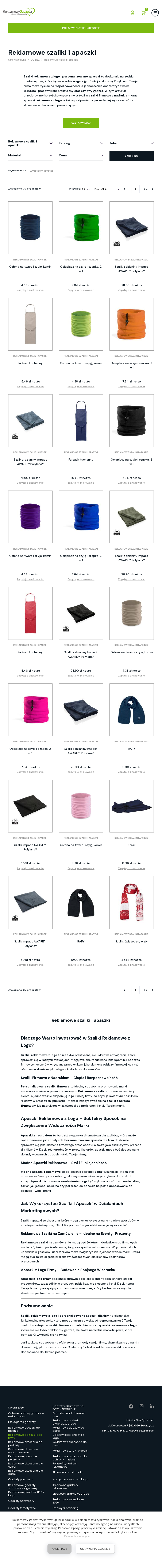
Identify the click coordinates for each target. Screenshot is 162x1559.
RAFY (131, 749)
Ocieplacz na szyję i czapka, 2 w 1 (81, 269)
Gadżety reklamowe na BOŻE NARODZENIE (68, 1407)
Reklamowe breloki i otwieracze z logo (66, 1422)
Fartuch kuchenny (30, 363)
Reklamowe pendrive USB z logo (26, 1493)
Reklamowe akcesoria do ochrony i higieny (70, 1458)
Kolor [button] (113, 143)
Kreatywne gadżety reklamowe (65, 1486)
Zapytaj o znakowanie (30, 290)
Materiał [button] (14, 155)
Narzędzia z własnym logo (70, 1479)
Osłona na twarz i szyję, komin (30, 266)
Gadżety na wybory (21, 1501)
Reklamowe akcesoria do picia (70, 1443)
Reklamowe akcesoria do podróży (25, 1443)
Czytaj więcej (80, 123)
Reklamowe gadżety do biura (68, 1429)
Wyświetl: (75, 188)
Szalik (131, 845)
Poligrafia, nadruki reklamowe (65, 1465)
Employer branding (65, 1508)
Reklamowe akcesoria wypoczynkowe (23, 1450)
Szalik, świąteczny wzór (131, 941)
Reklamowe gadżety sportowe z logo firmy (22, 1486)
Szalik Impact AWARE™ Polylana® (30, 847)
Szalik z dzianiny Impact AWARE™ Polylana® (131, 269)
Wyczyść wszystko (41, 170)
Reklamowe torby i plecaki (70, 1450)
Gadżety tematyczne (22, 1508)
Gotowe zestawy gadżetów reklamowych (26, 1414)
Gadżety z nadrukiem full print (69, 1414)
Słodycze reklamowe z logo (71, 1493)
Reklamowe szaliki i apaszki (30, 259)
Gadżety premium (20, 1479)
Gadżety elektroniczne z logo (68, 1436)
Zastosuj (131, 156)
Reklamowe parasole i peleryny (23, 1458)
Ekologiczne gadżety (22, 1422)
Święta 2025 (16, 1407)
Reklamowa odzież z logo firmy (25, 1436)
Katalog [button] (64, 143)
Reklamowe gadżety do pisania (24, 1429)
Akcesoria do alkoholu (67, 1472)
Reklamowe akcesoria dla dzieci (25, 1465)
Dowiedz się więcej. (77, 1536)
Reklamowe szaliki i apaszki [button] (22, 143)
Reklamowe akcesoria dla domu (25, 1472)
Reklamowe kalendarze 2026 (68, 1501)
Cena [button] (63, 155)
